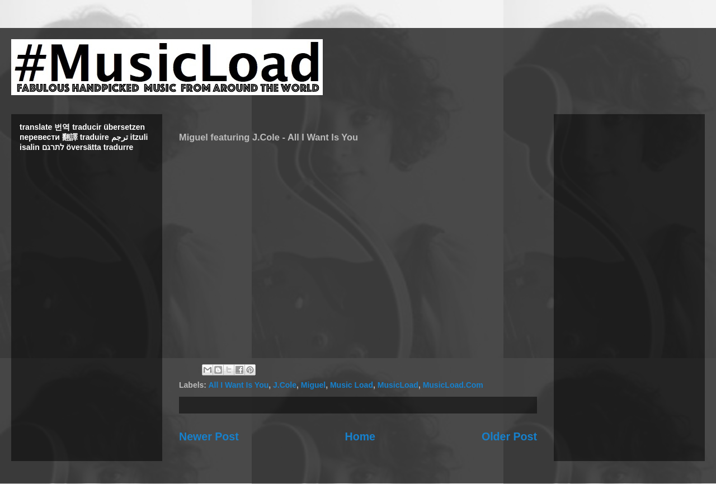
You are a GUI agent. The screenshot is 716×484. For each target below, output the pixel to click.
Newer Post (209, 436)
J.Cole (284, 384)
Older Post (509, 436)
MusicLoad (398, 384)
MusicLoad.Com (453, 384)
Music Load (351, 384)
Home (360, 436)
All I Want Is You (238, 384)
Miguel (313, 384)
